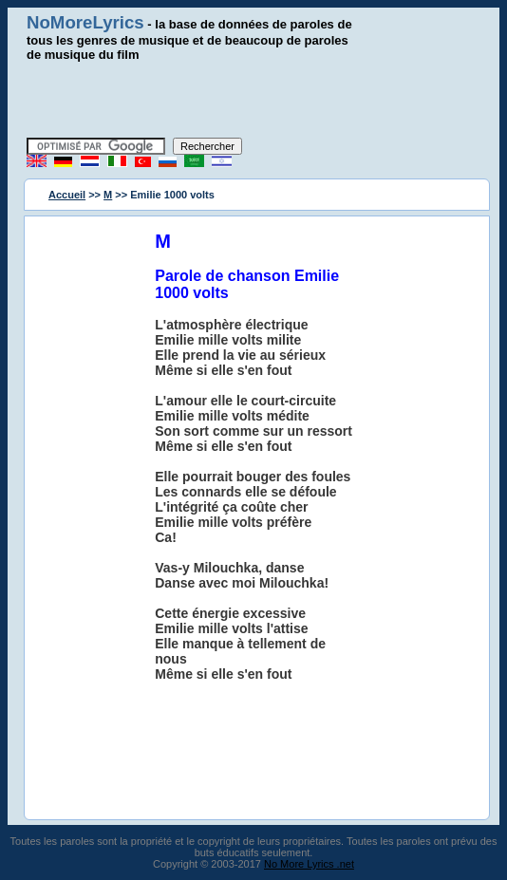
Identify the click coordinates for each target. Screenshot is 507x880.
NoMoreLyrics (85, 22)
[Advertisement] (253, 99)
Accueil (66, 194)
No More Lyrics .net (309, 864)
